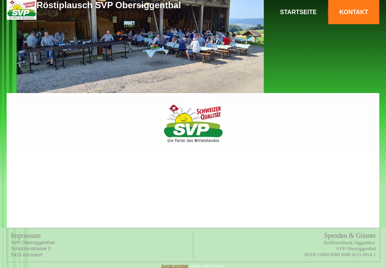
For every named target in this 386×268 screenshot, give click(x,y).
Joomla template (174, 266)
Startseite (298, 12)
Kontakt (353, 12)
